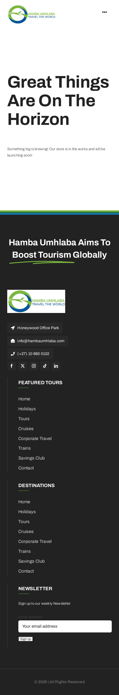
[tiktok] (45, 366)
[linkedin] (56, 366)
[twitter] (22, 366)
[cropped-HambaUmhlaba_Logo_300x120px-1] (31, 6)
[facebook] (11, 366)
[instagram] (33, 366)
